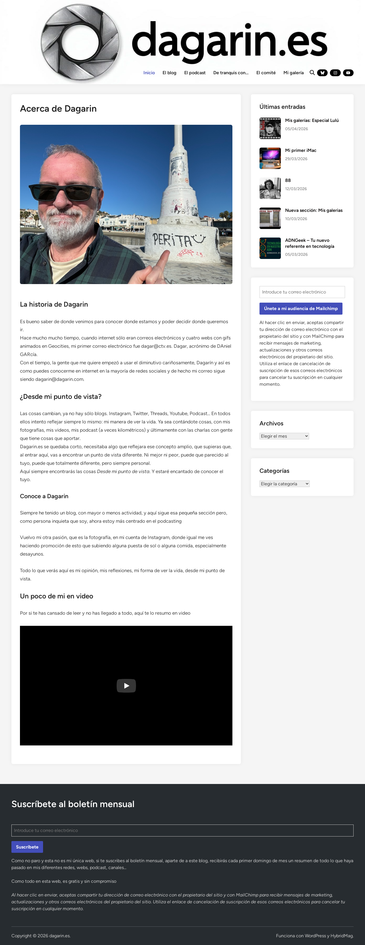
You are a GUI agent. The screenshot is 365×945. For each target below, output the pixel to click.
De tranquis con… (231, 72)
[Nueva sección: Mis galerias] (270, 211)
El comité (266, 72)
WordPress (315, 935)
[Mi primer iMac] (270, 151)
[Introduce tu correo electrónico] (302, 292)
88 (288, 180)
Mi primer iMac (301, 150)
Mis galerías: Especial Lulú (312, 120)
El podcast (195, 72)
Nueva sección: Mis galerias (313, 210)
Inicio (149, 72)
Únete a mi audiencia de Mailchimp (301, 308)
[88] (270, 181)
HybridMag (341, 935)
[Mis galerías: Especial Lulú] (270, 121)
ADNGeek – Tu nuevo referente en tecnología (309, 243)
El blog (170, 72)
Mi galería (293, 72)
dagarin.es (59, 935)
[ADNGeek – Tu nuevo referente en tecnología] (270, 241)
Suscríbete (27, 847)
